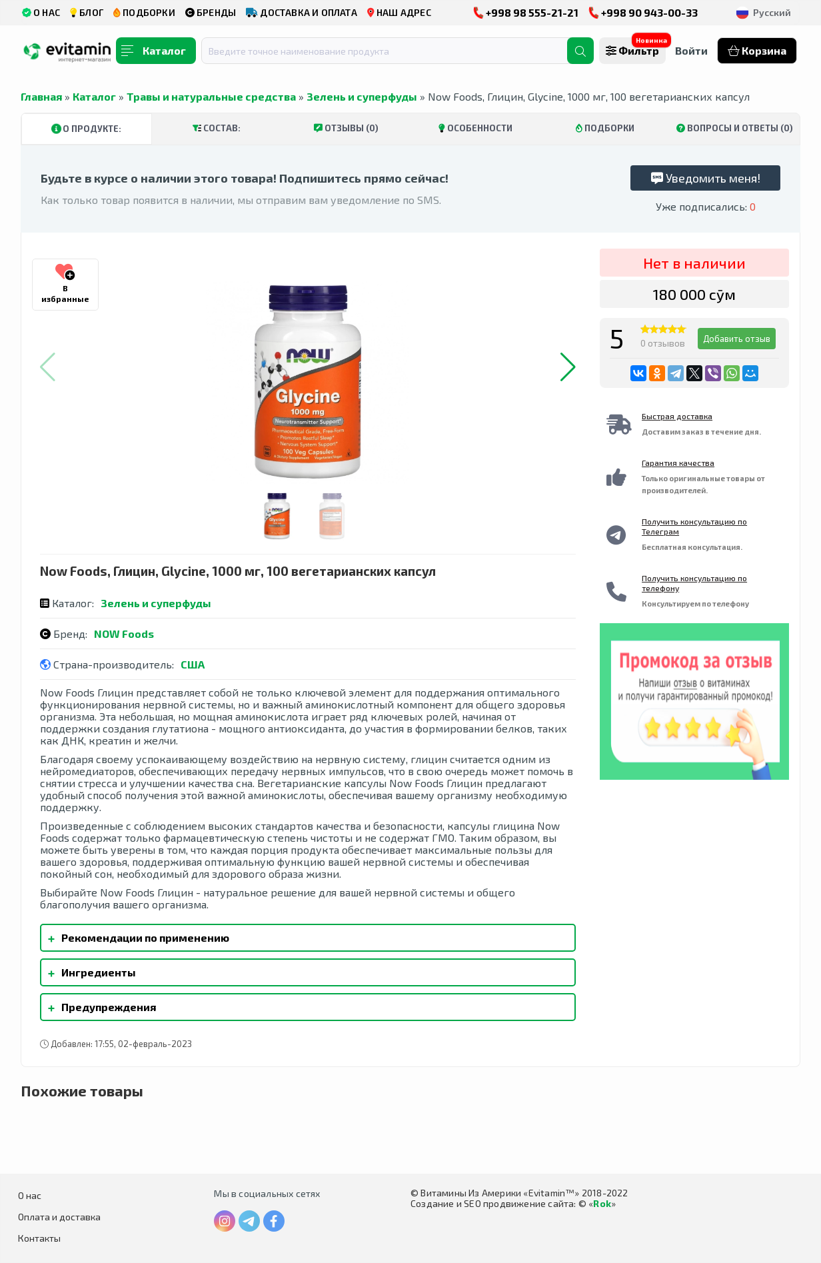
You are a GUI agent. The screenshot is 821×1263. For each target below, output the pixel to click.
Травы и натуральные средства (211, 96)
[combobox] (392, 50)
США (193, 664)
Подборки (605, 128)
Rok (602, 1203)
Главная (41, 96)
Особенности (475, 128)
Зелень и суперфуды (362, 96)
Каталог (94, 96)
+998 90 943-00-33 (643, 12)
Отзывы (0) (346, 128)
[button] (568, 367)
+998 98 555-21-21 (525, 12)
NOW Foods (124, 633)
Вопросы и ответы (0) (734, 128)
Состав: (217, 128)
